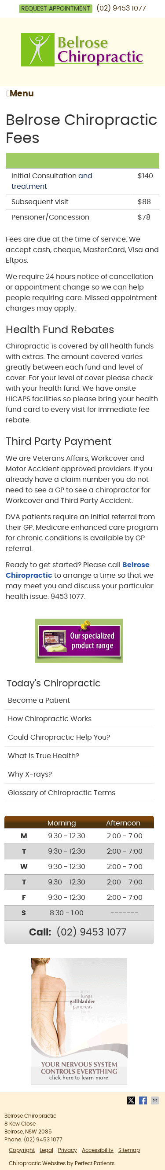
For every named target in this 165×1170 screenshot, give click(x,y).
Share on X (132, 1100)
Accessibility (98, 1150)
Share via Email (156, 1100)
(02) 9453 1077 (121, 8)
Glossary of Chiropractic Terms (61, 792)
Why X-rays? (30, 774)
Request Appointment (55, 9)
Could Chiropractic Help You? (59, 737)
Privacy (67, 1150)
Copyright (22, 1150)
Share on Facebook (144, 1100)
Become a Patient (39, 700)
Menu (20, 93)
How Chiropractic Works (50, 719)
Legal (46, 1150)
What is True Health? (43, 755)
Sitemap (129, 1150)
